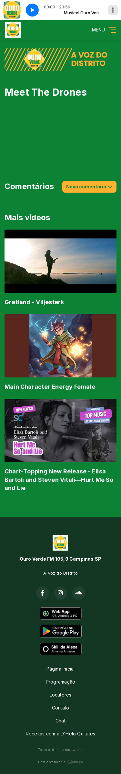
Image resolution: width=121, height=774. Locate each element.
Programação (60, 682)
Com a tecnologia (60, 762)
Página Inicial (60, 669)
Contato (60, 707)
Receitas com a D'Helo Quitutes (60, 733)
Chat (60, 720)
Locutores (61, 694)
